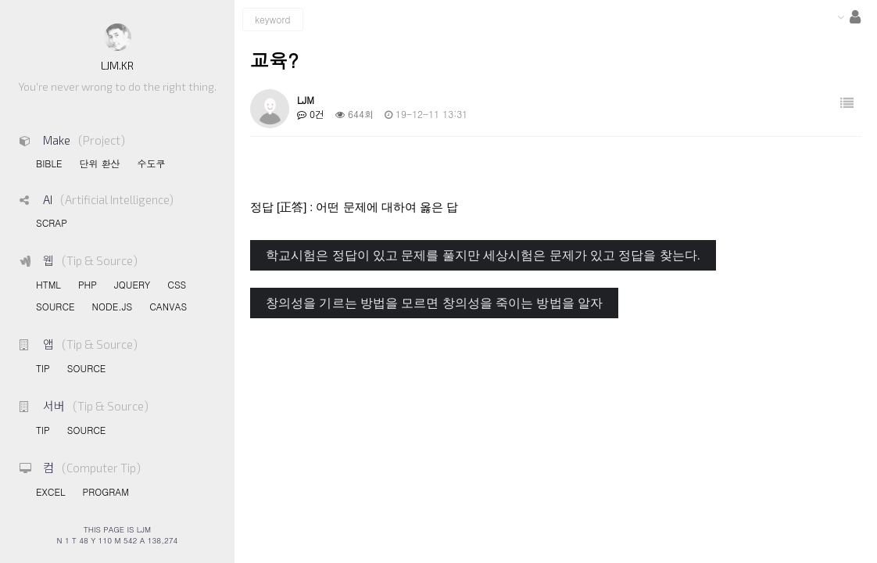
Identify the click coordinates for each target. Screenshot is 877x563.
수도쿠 (151, 163)
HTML (48, 284)
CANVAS (168, 306)
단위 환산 (99, 163)
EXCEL (50, 491)
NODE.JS (112, 306)
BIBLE (49, 163)
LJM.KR (117, 65)
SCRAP (51, 222)
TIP (43, 368)
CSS (176, 284)
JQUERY (132, 284)
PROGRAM (105, 491)
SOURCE (55, 306)
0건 (310, 113)
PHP (87, 284)
